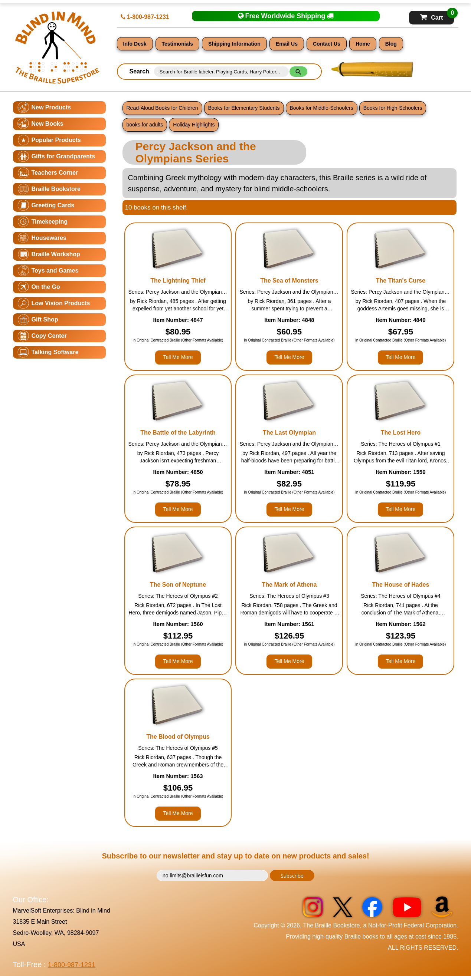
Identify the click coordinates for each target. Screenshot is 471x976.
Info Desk (135, 44)
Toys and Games (55, 270)
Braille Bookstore (56, 189)
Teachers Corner (55, 172)
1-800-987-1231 (145, 17)
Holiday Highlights (194, 125)
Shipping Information (234, 44)
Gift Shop (45, 319)
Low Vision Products (61, 303)
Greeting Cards (53, 205)
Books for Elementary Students (244, 108)
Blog (391, 44)
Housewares (49, 238)
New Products (51, 107)
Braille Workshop (56, 254)
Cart (437, 16)
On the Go (46, 287)
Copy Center (49, 336)
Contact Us (326, 44)
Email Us (287, 44)
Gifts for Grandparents (63, 156)
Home (363, 44)
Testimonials (177, 44)
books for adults (145, 125)
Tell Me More (178, 357)
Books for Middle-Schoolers (321, 108)
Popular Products (56, 140)
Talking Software (55, 352)
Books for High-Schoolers (392, 108)
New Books (47, 124)
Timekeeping (50, 221)
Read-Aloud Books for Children (162, 108)
